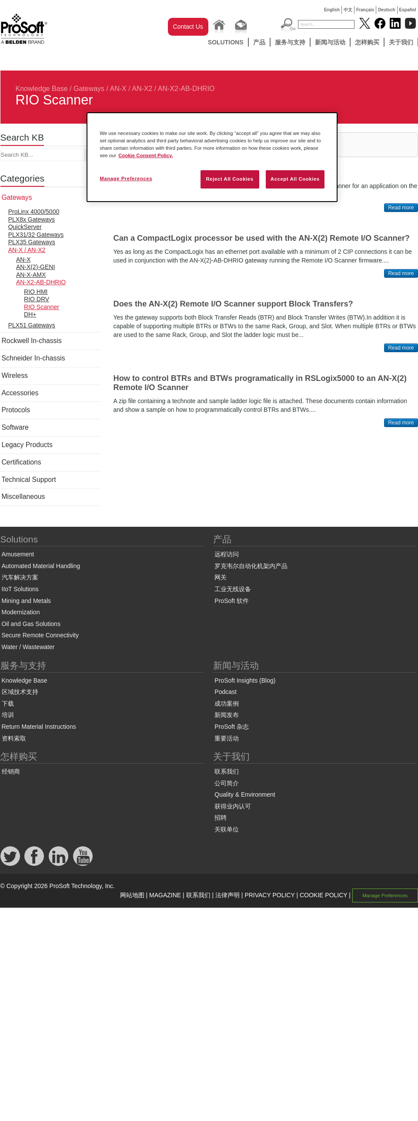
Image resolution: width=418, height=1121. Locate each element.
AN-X (23, 259)
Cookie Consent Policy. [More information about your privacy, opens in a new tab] (145, 155)
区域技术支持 (20, 691)
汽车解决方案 (20, 577)
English (332, 9)
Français (365, 9)
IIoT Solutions (20, 589)
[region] (212, 157)
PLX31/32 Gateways (36, 234)
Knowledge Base (42, 88)
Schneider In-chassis (33, 358)
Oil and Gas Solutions (31, 623)
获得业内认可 (232, 806)
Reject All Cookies (229, 179)
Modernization (21, 612)
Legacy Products (27, 444)
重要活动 (226, 738)
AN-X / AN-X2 (131, 88)
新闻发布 (226, 714)
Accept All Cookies (295, 179)
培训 (8, 714)
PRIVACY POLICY (269, 895)
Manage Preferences (385, 895)
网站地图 (132, 895)
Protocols (16, 410)
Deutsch (386, 9)
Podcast (225, 691)
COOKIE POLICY (323, 895)
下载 (8, 703)
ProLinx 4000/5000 (34, 211)
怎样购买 (367, 42)
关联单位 (226, 829)
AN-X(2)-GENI (35, 266)
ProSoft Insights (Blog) (244, 680)
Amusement (18, 554)
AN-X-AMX (31, 274)
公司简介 (226, 783)
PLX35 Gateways (31, 242)
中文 (348, 9)
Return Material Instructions (39, 726)
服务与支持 (290, 42)
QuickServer (25, 226)
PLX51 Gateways (31, 325)
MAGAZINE (165, 895)
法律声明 (227, 895)
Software (15, 427)
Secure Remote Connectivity (40, 635)
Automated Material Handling (41, 565)
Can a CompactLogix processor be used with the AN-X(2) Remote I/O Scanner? (262, 238)
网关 (220, 577)
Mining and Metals (26, 600)
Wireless (15, 375)
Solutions (226, 42)
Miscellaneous (23, 496)
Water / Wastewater (28, 646)
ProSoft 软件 (231, 600)
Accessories (20, 393)
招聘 (220, 817)
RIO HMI (35, 291)
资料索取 (14, 738)
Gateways (89, 88)
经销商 (11, 771)
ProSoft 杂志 (231, 726)
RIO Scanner (41, 306)
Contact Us (188, 26)
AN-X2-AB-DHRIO (186, 88)
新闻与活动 (330, 42)
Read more (401, 208)
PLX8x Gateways (31, 219)
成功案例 (226, 703)
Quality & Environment (244, 794)
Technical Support (29, 479)
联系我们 (226, 771)
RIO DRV (36, 299)
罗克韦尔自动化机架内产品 (251, 565)
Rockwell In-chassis (32, 340)
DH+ (30, 314)
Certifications (21, 462)
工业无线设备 (232, 589)
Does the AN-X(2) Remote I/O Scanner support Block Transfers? (233, 304)
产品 (259, 42)
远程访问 (226, 554)
